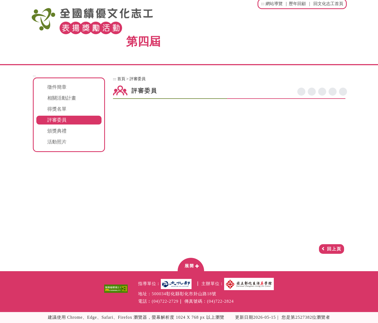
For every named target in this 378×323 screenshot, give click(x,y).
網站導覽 (274, 3)
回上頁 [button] (334, 249)
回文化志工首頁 (328, 3)
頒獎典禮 (57, 131)
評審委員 (57, 120)
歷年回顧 (297, 3)
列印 (343, 92)
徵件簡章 (57, 87)
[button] (190, 264)
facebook (301, 92)
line (322, 92)
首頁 (121, 78)
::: (262, 3)
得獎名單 (57, 109)
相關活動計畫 (61, 98)
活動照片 (57, 142)
